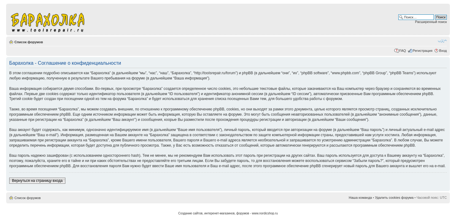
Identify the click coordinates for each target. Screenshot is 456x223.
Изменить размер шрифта (442, 41)
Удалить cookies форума (394, 197)
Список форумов (28, 42)
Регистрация (422, 50)
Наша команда (360, 197)
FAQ (402, 50)
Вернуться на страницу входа (37, 181)
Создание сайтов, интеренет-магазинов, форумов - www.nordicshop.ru (228, 213)
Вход (443, 50)
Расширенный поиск (431, 22)
